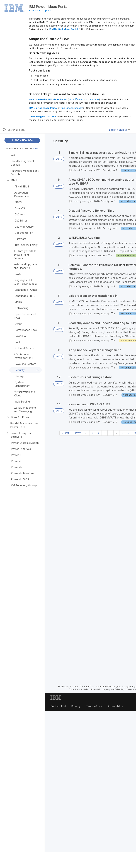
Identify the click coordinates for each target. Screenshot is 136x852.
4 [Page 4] (98, 432)
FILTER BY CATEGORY (19, 148)
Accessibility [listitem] (115, 706)
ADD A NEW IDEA (22, 140)
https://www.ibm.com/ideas (84, 99)
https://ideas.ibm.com (71, 107)
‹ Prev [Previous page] (77, 432)
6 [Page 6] (110, 432)
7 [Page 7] (116, 432)
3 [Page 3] (92, 432)
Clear (36, 148)
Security (107, 170)
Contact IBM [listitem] (58, 706)
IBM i (98, 170)
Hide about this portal (40, 10)
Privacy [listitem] (75, 706)
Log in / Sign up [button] (119, 129)
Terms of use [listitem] (94, 706)
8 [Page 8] (122, 432)
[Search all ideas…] (24, 130)
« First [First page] (65, 432)
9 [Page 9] (129, 432)
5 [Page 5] (104, 432)
